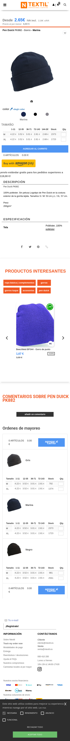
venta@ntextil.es (45, 649)
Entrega (6, 651)
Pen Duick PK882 (11, 186)
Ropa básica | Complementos (19, 282)
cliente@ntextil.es (45, 643)
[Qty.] (60, 484)
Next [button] (65, 74)
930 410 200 (43, 656)
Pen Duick (8, 30)
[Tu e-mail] (29, 620)
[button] (53, 4)
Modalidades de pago (13, 647)
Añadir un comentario (35, 414)
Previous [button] (7, 74)
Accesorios (28, 290)
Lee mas (42, 707)
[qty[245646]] (63, 139)
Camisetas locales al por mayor (17, 667)
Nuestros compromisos (13, 663)
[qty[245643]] (63, 134)
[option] (35, 71)
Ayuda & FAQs (10, 659)
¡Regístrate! (12, 626)
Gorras (44, 282)
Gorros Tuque (11, 290)
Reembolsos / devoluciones (15, 655)
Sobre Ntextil (9, 639)
